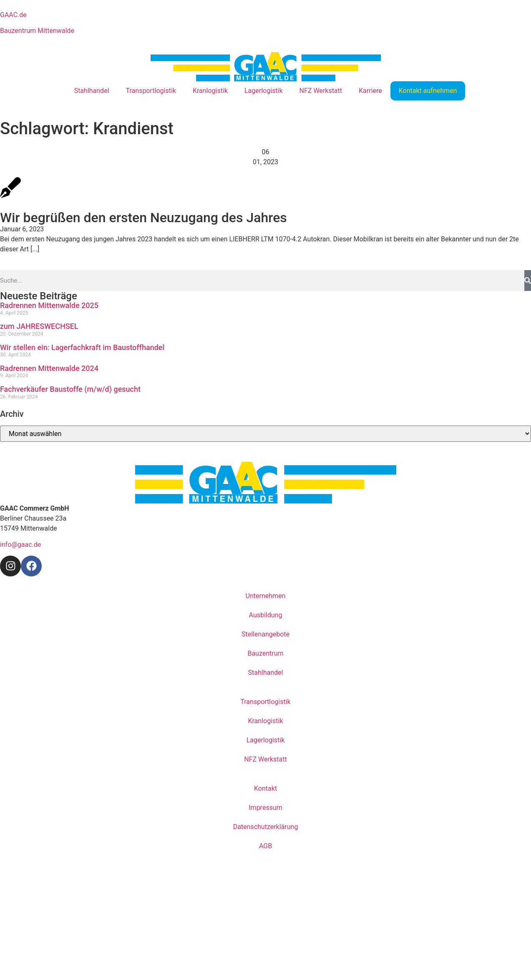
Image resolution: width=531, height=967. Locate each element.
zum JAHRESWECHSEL (39, 326)
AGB (265, 846)
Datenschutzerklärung (265, 827)
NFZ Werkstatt (320, 91)
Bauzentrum (265, 653)
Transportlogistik (151, 91)
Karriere (370, 91)
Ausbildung (265, 615)
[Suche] (527, 280)
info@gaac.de (20, 545)
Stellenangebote (265, 634)
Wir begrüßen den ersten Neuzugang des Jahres (143, 217)
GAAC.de (13, 15)
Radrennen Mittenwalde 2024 (49, 368)
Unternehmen (266, 596)
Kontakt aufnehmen (428, 91)
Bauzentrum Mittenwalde (37, 31)
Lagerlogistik (263, 91)
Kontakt (265, 788)
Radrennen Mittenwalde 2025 (49, 305)
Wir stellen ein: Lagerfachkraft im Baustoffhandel (82, 347)
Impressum (265, 808)
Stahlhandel (91, 91)
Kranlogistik (210, 91)
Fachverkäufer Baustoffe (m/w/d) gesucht (70, 389)
